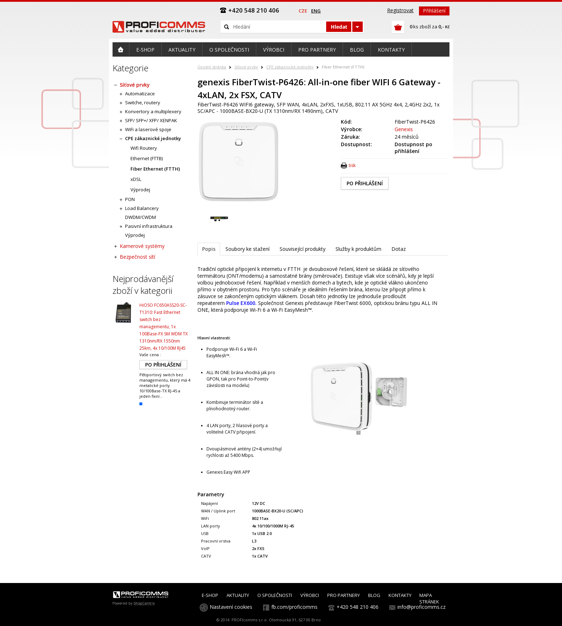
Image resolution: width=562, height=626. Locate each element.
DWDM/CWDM (140, 217)
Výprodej (140, 189)
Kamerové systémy (142, 246)
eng (316, 11)
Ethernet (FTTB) (146, 158)
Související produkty (302, 248)
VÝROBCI (309, 595)
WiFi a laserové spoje (148, 129)
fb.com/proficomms (294, 606)
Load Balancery (142, 208)
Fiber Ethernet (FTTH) (343, 67)
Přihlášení (434, 10)
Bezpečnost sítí (137, 256)
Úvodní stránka (211, 67)
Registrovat (400, 10)
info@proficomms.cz (421, 606)
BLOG (374, 595)
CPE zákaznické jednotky (290, 67)
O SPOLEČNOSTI (274, 595)
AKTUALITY (238, 595)
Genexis (404, 129)
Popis (208, 248)
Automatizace (140, 93)
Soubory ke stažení (247, 248)
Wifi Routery (143, 148)
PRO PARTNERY (343, 595)
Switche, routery (142, 102)
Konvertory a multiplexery (153, 111)
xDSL (135, 179)
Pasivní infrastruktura (148, 226)
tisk (352, 165)
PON (130, 199)
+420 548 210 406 (357, 606)
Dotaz (398, 248)
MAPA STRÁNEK (429, 598)
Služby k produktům (358, 248)
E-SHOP (210, 595)
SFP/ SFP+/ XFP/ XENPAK (151, 120)
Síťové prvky (246, 67)
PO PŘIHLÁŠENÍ (365, 183)
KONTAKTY (400, 595)
